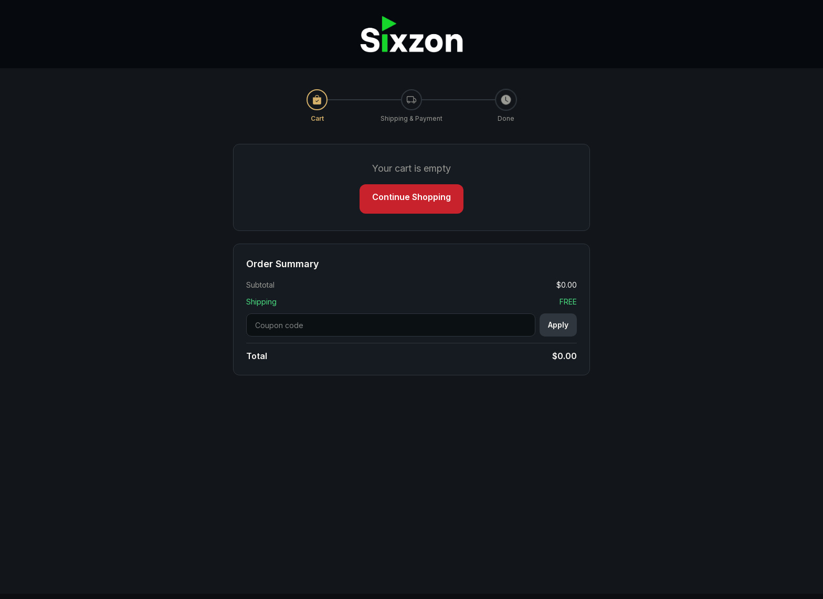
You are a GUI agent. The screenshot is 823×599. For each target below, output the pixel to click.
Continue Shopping (411, 197)
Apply (558, 324)
